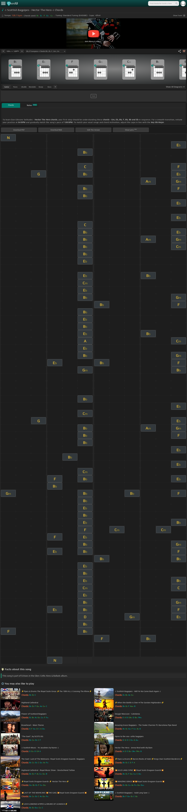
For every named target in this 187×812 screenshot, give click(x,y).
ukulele (23, 87)
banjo (41, 87)
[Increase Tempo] (22, 51)
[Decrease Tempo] (3, 51)
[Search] (176, 3)
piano (15, 87)
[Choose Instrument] (55, 87)
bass (49, 87)
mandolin (32, 87)
